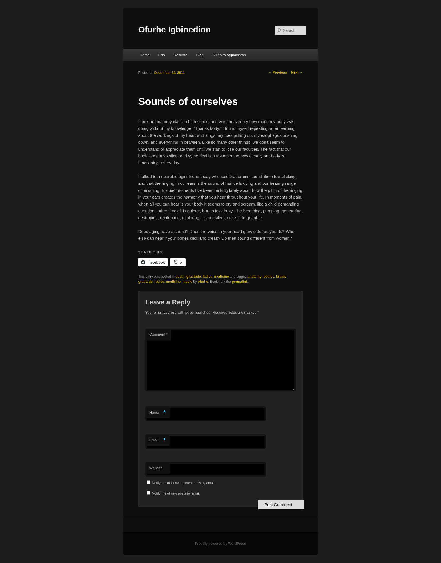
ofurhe (203, 282)
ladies (207, 277)
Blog (199, 55)
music (187, 282)
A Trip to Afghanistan (229, 55)
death (180, 277)
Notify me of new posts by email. (176, 493)
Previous (277, 72)
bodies (268, 277)
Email (157, 440)
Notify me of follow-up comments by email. (183, 483)
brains (281, 277)
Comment (158, 334)
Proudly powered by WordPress (220, 544)
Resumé (180, 55)
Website (156, 468)
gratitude (193, 277)
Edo (161, 55)
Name (157, 413)
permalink (240, 282)
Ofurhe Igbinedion (174, 29)
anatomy (254, 277)
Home (145, 55)
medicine (221, 277)
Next (297, 72)
